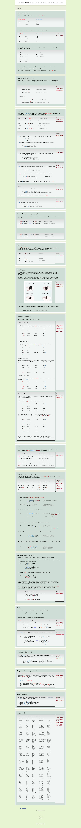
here (31, 439)
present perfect (25, 676)
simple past (46, 476)
